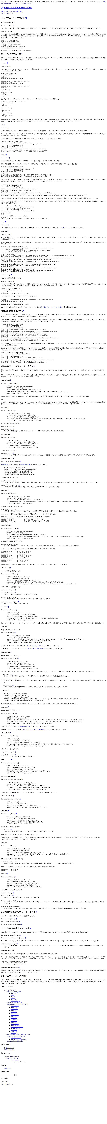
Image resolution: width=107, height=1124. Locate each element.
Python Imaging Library (24, 763)
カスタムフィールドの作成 (15, 1079)
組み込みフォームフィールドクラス (52, 334)
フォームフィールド (10, 1028)
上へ (6, 13)
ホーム (3, 11)
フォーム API (10, 1086)
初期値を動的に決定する (14, 1040)
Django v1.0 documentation (16, 7)
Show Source (7, 1106)
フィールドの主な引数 (14, 1030)
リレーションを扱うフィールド (16, 1074)
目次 (7, 11)
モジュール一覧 (17, 11)
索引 (10, 11)
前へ (3, 13)
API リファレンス (12, 1096)
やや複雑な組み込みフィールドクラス (18, 1072)
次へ (10, 13)
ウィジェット (10, 1087)
